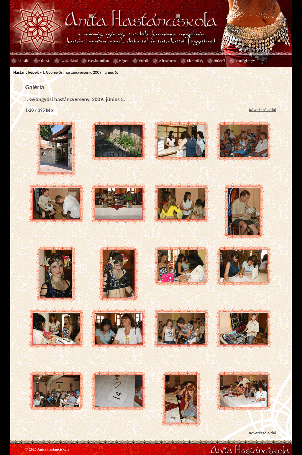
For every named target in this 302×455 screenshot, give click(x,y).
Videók (144, 61)
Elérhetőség (195, 61)
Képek (123, 61)
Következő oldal (262, 109)
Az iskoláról (69, 61)
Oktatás (45, 61)
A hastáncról (168, 61)
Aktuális (23, 61)
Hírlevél (219, 61)
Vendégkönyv (245, 61)
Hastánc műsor (98, 61)
